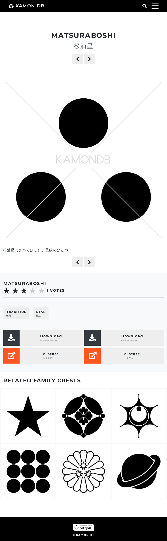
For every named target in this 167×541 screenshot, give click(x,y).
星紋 (41, 313)
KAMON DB (26, 5)
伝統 (16, 313)
